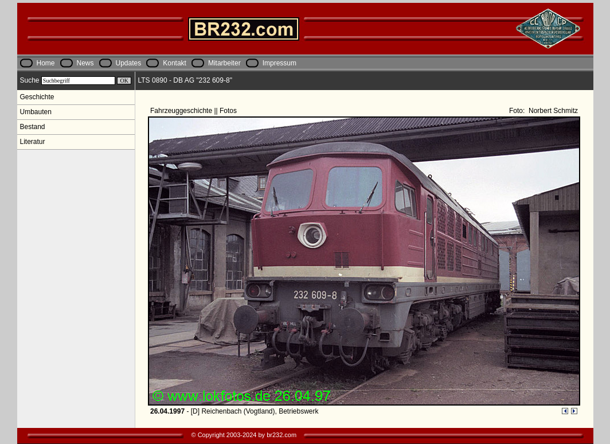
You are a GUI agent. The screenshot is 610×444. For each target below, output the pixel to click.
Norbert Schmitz (552, 111)
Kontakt (174, 63)
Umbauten (36, 112)
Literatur (32, 142)
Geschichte (37, 97)
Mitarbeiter (224, 63)
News (85, 63)
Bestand (32, 127)
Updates (129, 63)
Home (46, 63)
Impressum (279, 63)
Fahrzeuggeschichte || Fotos (194, 111)
